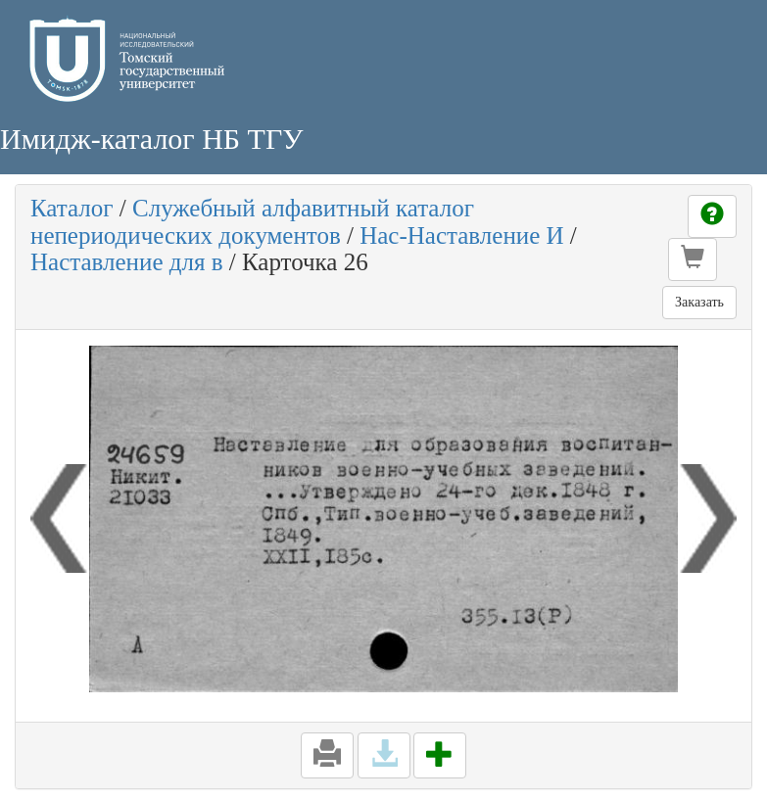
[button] (692, 259)
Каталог (72, 208)
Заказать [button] (699, 302)
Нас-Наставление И (461, 235)
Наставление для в (126, 262)
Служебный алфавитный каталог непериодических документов (252, 222)
